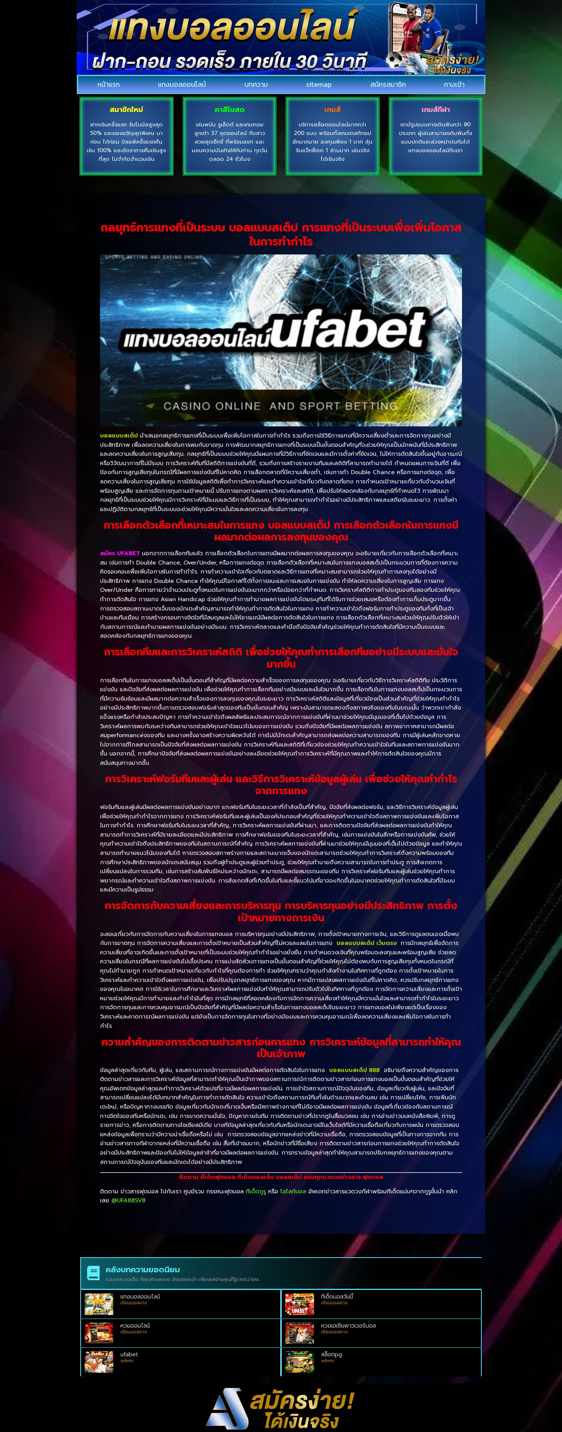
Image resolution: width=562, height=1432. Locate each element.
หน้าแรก (108, 84)
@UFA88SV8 (128, 1200)
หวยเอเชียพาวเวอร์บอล (348, 1325)
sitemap (319, 84)
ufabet (129, 1354)
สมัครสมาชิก (388, 84)
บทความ (256, 84)
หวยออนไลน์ (135, 1325)
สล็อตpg (331, 1354)
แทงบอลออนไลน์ (182, 84)
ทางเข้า (454, 84)
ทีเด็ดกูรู (256, 1191)
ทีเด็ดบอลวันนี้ (337, 1296)
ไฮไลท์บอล (293, 1191)
